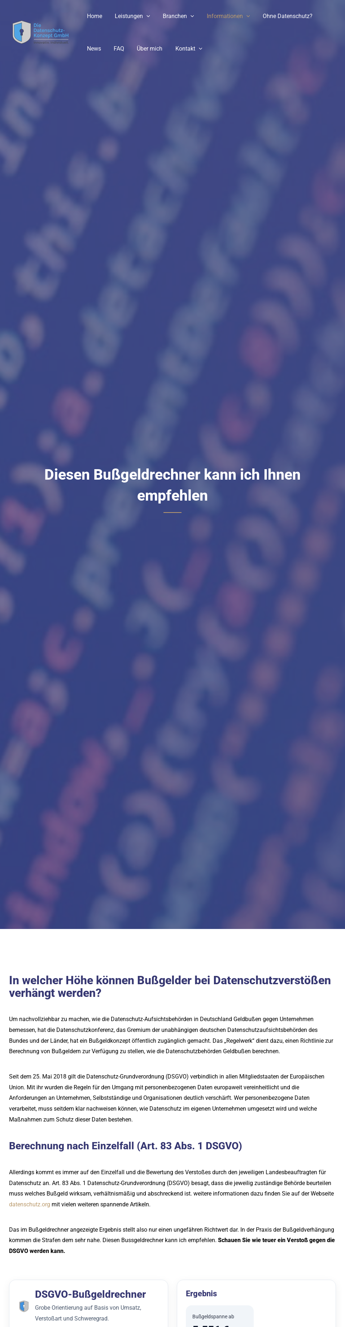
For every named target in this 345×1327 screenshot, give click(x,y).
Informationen (224, 16)
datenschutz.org (29, 1204)
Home (93, 16)
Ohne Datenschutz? (282, 16)
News (93, 48)
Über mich (147, 48)
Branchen (175, 16)
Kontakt (184, 49)
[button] (144, 16)
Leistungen (130, 16)
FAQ (117, 48)
